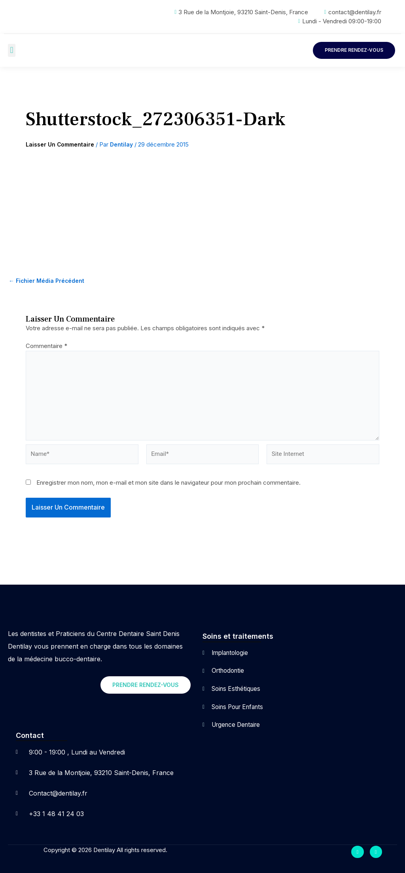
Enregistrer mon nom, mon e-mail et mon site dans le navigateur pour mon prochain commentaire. (168, 487)
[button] (11, 50)
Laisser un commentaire (62, 145)
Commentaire (46, 346)
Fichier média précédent (49, 281)
